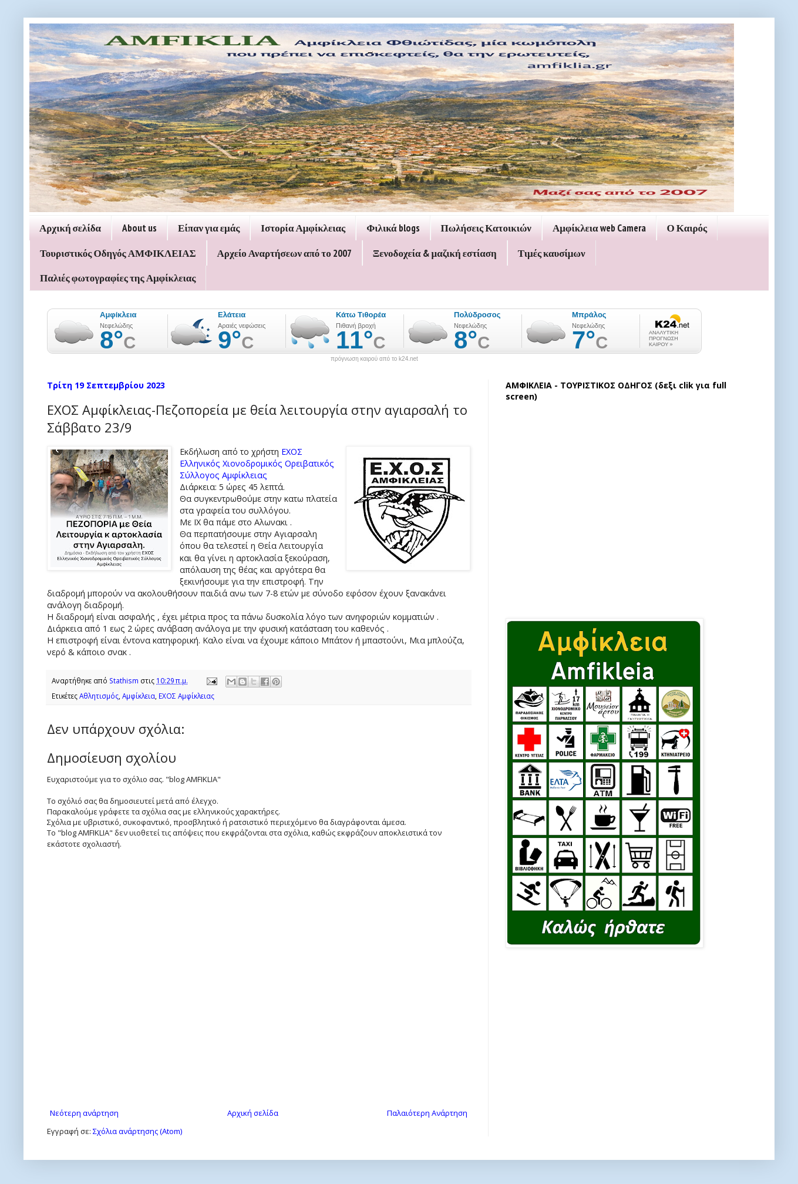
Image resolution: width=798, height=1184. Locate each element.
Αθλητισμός (99, 695)
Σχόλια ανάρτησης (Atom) (137, 1131)
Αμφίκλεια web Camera (599, 228)
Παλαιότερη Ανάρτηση (427, 1113)
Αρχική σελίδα (70, 228)
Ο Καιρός (687, 228)
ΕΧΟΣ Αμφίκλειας (186, 695)
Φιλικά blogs (392, 228)
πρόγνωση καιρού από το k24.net (374, 359)
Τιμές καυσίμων (551, 253)
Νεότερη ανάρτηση (84, 1113)
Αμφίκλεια (138, 695)
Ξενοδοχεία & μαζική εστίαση (435, 253)
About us (139, 228)
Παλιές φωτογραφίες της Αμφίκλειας (118, 277)
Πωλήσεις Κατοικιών (486, 228)
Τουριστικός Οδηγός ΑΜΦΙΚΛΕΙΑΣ (118, 253)
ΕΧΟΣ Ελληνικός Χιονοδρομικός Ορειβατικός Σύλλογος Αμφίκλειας (257, 463)
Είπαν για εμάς (209, 228)
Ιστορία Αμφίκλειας (303, 228)
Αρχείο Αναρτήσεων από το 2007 (284, 253)
